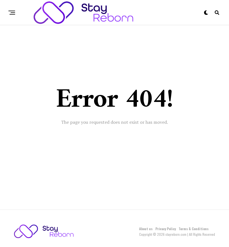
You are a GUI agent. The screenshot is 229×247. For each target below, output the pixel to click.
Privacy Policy (165, 228)
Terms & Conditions (194, 228)
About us (146, 228)
